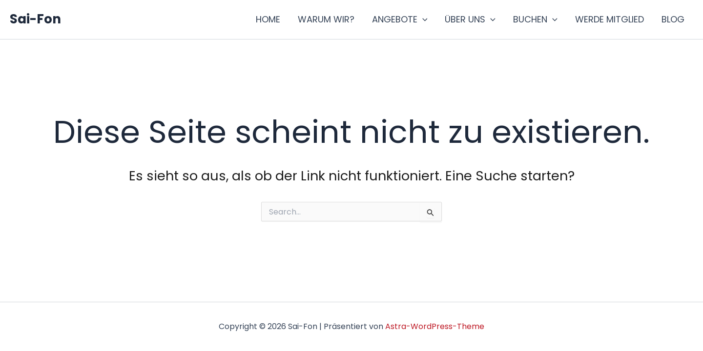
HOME (268, 19)
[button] (422, 19)
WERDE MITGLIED (609, 19)
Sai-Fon (35, 19)
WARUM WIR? (326, 19)
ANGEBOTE (400, 19)
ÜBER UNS (470, 19)
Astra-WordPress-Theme (434, 326)
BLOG (673, 19)
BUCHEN (535, 19)
